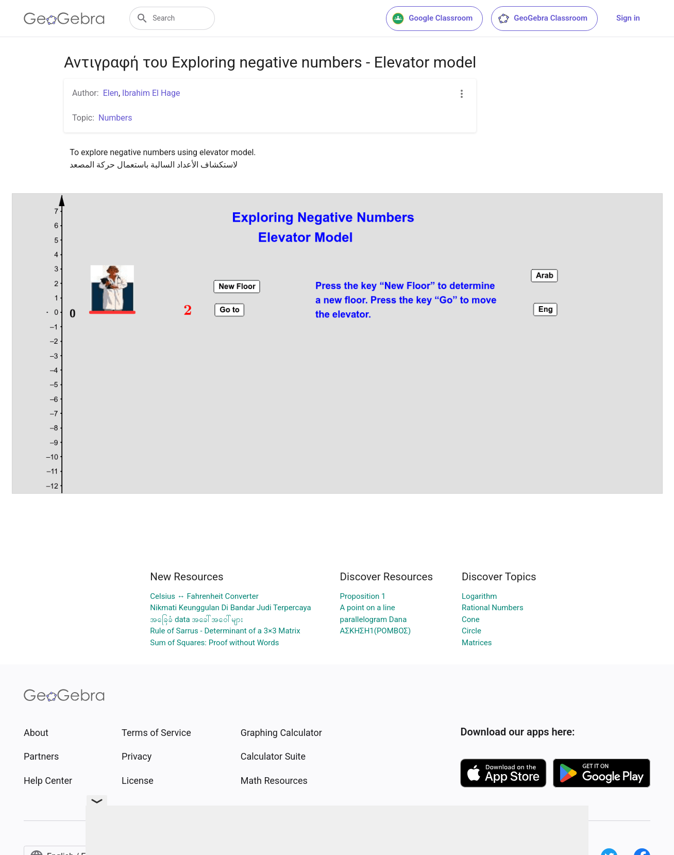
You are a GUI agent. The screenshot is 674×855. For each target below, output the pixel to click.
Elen (111, 93)
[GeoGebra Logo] (64, 18)
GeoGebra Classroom (542, 18)
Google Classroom (432, 18)
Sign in (628, 18)
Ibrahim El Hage (151, 93)
